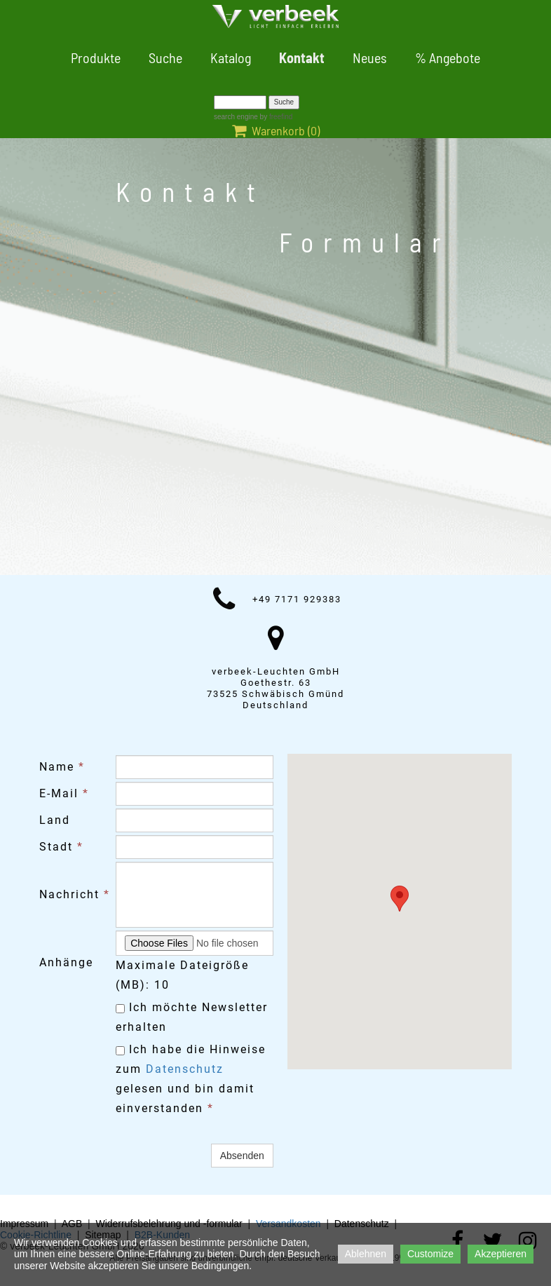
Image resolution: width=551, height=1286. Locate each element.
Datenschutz (185, 1069)
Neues (370, 57)
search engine (236, 117)
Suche (165, 57)
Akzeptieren (500, 1253)
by (275, 117)
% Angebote (447, 57)
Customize (430, 1253)
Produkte (96, 57)
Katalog (230, 57)
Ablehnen (365, 1253)
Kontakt (302, 57)
